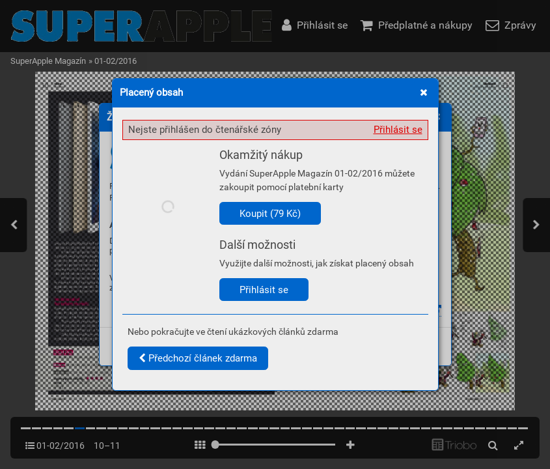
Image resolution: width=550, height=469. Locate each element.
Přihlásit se (398, 129)
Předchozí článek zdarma (198, 358)
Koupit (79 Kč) (270, 214)
